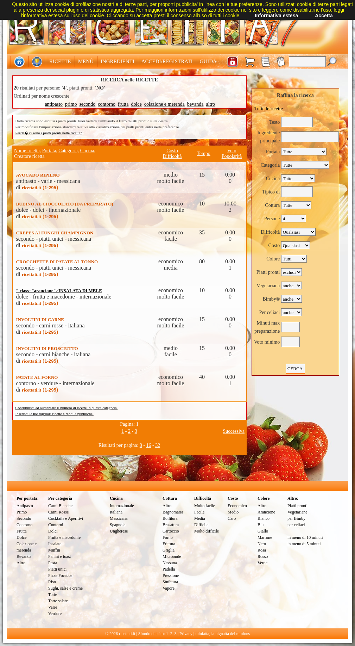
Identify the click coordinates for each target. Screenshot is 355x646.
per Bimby (296, 518)
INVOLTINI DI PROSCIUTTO (47, 348)
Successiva (234, 431)
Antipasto (25, 505)
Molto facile (204, 505)
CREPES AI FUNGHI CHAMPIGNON (55, 232)
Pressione (171, 575)
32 (157, 445)
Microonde (172, 556)
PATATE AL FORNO (37, 377)
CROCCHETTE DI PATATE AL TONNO (57, 261)
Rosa (262, 550)
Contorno (24, 524)
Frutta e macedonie (64, 537)
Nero (262, 543)
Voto (231, 150)
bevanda (195, 104)
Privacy (185, 633)
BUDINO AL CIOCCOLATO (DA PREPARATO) (64, 204)
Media (199, 518)
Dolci (53, 531)
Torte (52, 594)
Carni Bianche (60, 505)
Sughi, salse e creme (65, 588)
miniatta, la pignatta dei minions (222, 633)
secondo (87, 104)
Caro (232, 518)
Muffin (54, 550)
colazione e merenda (164, 104)
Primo (22, 512)
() (40, 187)
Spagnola (118, 524)
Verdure (55, 613)
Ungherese (119, 531)
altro (210, 104)
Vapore (169, 588)
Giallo (263, 531)
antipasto (54, 104)
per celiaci (296, 524)
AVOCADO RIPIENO (38, 175)
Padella (169, 569)
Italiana (116, 512)
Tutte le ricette (268, 108)
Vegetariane (297, 512)
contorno (106, 104)
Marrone (265, 537)
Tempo (203, 153)
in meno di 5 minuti (304, 543)
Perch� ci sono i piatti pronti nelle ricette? (48, 133)
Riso (52, 581)
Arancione (266, 512)
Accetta (324, 15)
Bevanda (24, 556)
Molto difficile (206, 531)
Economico (237, 505)
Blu (261, 524)
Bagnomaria (173, 512)
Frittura (169, 543)
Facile (199, 512)
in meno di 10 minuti (305, 537)
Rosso (263, 556)
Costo (172, 150)
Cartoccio (171, 531)
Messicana (119, 518)
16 (148, 445)
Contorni (55, 524)
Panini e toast (59, 556)
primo (71, 104)
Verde (262, 562)
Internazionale (122, 505)
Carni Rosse (58, 512)
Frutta (22, 531)
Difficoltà (172, 156)
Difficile (201, 524)
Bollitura (170, 518)
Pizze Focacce (60, 575)
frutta (123, 104)
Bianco (264, 518)
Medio (233, 512)
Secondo (24, 518)
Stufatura (170, 581)
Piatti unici (57, 569)
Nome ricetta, (27, 150)
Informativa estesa (276, 15)
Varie (52, 607)
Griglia (169, 550)
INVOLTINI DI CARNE (40, 319)
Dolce (22, 537)
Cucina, (87, 150)
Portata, (49, 150)
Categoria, (68, 150)
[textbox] (307, 61)
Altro (21, 562)
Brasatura (171, 524)
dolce (136, 104)
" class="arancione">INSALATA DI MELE (59, 290)
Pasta (52, 562)
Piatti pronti (297, 505)
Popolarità (232, 156)
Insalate (54, 543)
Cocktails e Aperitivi (65, 518)
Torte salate (58, 600)
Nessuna (170, 562)
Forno (168, 537)
